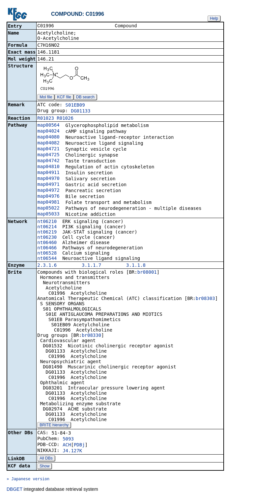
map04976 (48, 196)
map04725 (48, 155)
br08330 (91, 335)
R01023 (45, 118)
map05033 (48, 214)
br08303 (205, 299)
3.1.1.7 (91, 265)
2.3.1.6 (47, 265)
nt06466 (47, 248)
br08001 (147, 272)
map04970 (48, 179)
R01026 (65, 118)
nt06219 (47, 232)
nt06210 (47, 222)
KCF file (64, 97)
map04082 (48, 143)
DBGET (14, 489)
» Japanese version (28, 479)
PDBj (79, 445)
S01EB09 (75, 105)
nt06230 (47, 237)
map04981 (48, 202)
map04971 (48, 184)
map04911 (48, 173)
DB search (85, 97)
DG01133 (80, 111)
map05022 (48, 208)
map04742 (48, 161)
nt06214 (47, 227)
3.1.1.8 (136, 265)
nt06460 (47, 243)
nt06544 (47, 259)
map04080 (48, 137)
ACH (67, 445)
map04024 (48, 131)
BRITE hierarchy (54, 425)
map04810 (48, 167)
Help (214, 18)
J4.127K (72, 451)
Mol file (46, 97)
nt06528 (47, 253)
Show (44, 466)
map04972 (48, 190)
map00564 (48, 125)
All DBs (46, 459)
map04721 (48, 149)
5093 (68, 439)
